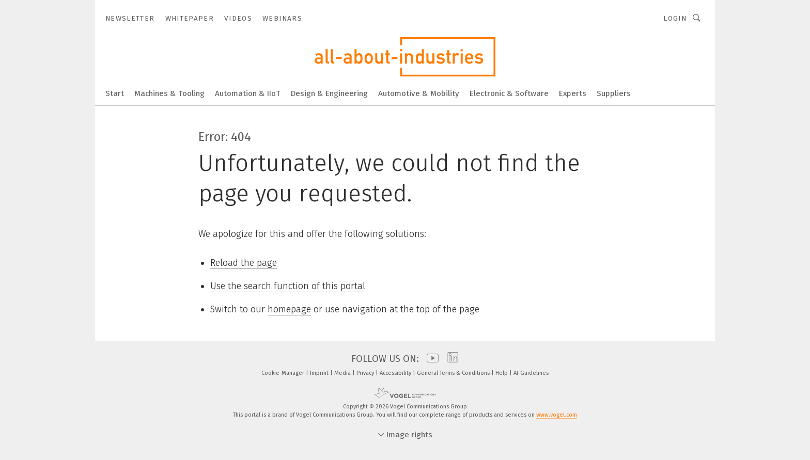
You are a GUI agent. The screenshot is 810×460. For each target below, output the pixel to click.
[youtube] (430, 358)
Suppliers (614, 93)
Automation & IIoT (248, 93)
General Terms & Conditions (454, 373)
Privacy (366, 373)
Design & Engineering (329, 93)
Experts (572, 93)
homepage (289, 309)
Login (675, 18)
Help (502, 373)
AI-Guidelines (531, 373)
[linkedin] (450, 358)
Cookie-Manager (283, 373)
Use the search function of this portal (287, 286)
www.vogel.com (556, 414)
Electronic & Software (509, 93)
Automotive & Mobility (418, 93)
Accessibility (396, 373)
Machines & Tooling (169, 93)
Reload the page (243, 262)
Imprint (320, 373)
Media (343, 373)
